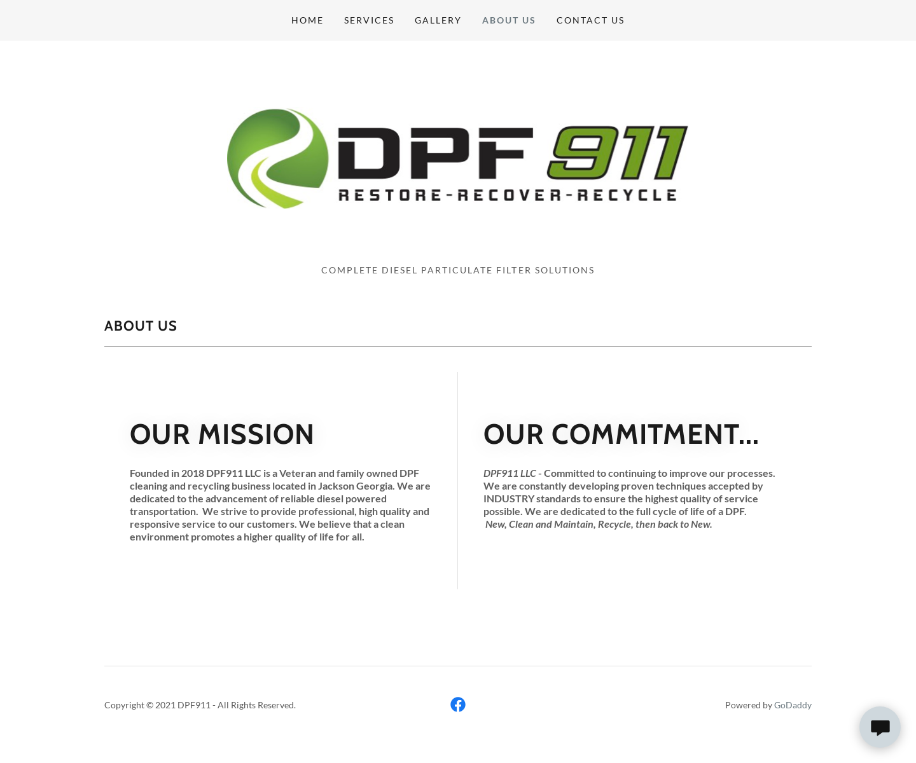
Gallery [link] (438, 20)
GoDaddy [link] (793, 704)
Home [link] (307, 20)
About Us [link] (509, 20)
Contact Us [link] (591, 20)
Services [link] (369, 20)
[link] (457, 156)
